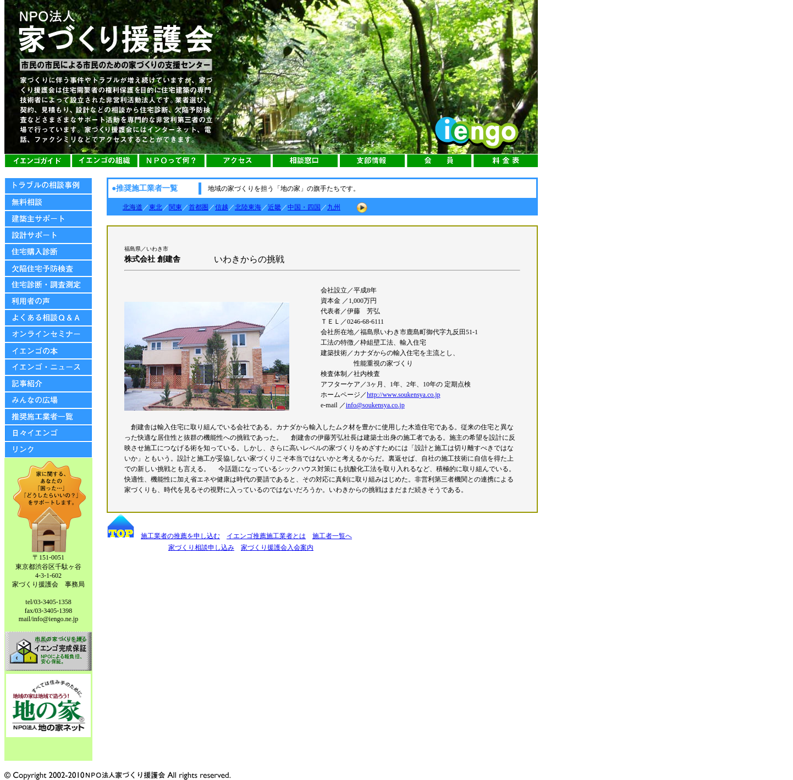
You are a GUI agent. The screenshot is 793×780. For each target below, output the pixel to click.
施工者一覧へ (332, 536)
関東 (175, 207)
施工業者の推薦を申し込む (180, 536)
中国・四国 (304, 207)
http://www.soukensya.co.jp (403, 395)
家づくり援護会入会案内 (277, 547)
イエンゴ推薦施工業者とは (266, 536)
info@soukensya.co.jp (375, 405)
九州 (333, 207)
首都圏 (198, 207)
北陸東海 (248, 207)
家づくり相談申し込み (201, 547)
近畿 (274, 207)
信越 (221, 207)
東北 (155, 207)
